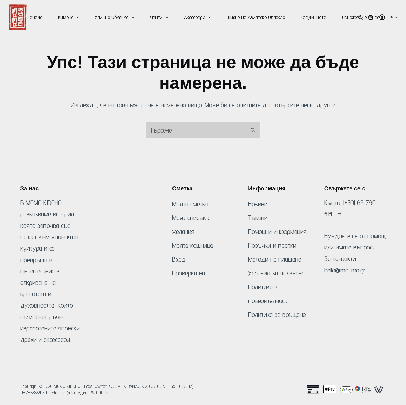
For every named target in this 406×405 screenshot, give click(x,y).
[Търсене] (360, 17)
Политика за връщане (277, 314)
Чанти (160, 17)
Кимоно (69, 17)
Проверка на (188, 273)
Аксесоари (198, 17)
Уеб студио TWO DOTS (87, 392)
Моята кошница (192, 245)
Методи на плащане (274, 259)
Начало (34, 17)
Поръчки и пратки (272, 245)
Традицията (313, 17)
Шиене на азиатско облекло (256, 17)
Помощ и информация (277, 231)
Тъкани (257, 217)
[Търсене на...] (195, 130)
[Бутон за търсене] (253, 130)
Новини (257, 204)
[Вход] (382, 17)
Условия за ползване (276, 273)
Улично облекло (115, 17)
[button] (393, 17)
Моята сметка (190, 204)
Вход (179, 259)
